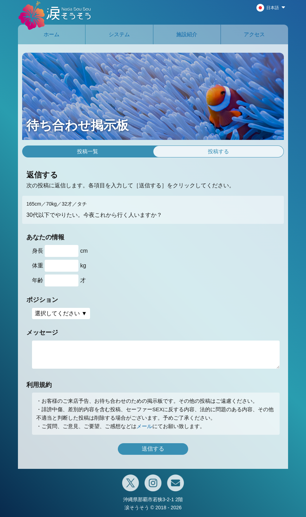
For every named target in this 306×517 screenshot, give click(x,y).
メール (144, 426)
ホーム (51, 34)
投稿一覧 (87, 151)
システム (119, 34)
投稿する (218, 151)
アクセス (254, 34)
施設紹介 (186, 34)
